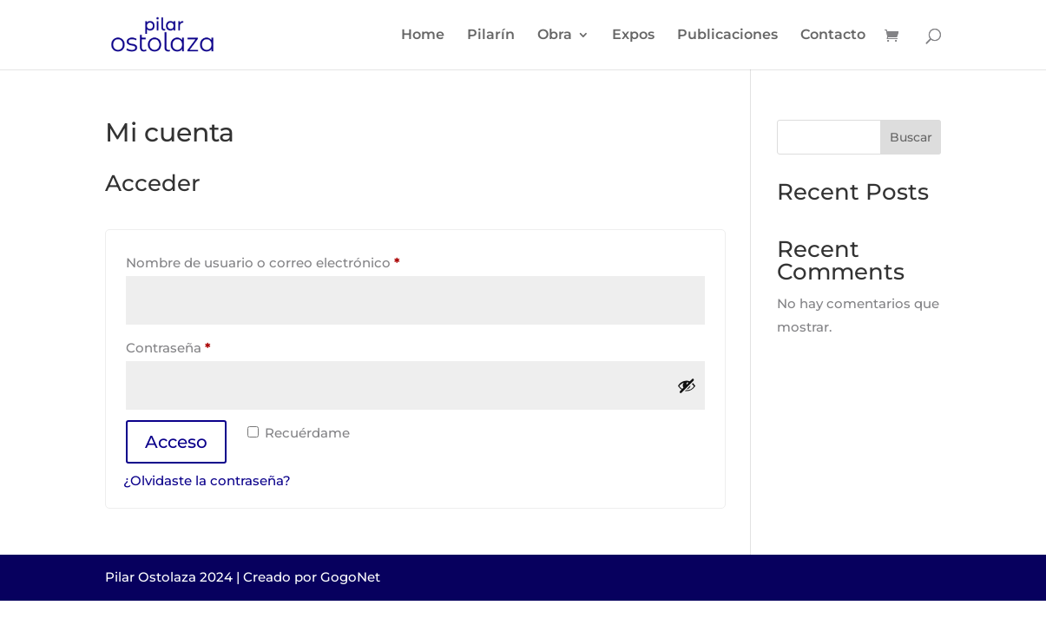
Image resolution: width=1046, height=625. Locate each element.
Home (422, 36)
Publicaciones (727, 36)
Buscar (911, 137)
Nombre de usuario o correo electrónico (300, 260)
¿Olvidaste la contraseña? (207, 480)
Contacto (832, 36)
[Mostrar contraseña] (686, 385)
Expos (633, 36)
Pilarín (491, 36)
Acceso (176, 441)
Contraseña (205, 345)
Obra (554, 36)
